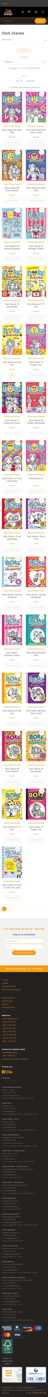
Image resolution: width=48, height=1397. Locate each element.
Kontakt (5, 983)
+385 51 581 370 (9, 1204)
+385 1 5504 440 (9, 1025)
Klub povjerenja (8, 998)
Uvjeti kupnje (7, 1001)
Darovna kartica (8, 1007)
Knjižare (5, 3)
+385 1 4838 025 (9, 1283)
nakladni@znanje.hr (10, 1052)
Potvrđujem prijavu (24, 953)
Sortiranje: (24, 57)
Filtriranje (24, 50)
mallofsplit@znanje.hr (12, 1302)
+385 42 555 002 (9, 1172)
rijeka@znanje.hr (10, 1127)
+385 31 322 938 (9, 1251)
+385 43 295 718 (9, 1022)
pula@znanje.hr (9, 1111)
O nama (5, 980)
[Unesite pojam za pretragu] (24, 21)
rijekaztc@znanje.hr (11, 1206)
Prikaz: (24, 76)
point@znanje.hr (10, 1317)
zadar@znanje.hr (10, 1191)
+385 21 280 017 (9, 1299)
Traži (40, 21)
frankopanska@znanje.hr (13, 1222)
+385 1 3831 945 (9, 1315)
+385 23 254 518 (9, 1031)
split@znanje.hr (9, 1159)
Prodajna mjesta (8, 986)
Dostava (5, 1004)
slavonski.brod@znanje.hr (13, 1143)
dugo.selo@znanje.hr (12, 1286)
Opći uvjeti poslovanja (11, 989)
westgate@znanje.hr (11, 1238)
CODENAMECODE (39, 1393)
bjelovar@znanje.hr (11, 1270)
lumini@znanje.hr (10, 1175)
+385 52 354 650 (9, 1038)
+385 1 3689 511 (8, 1055)
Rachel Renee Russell (12, 126)
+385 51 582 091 (9, 1028)
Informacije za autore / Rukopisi (15, 1059)
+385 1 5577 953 (9, 1041)
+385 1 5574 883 (9, 1219)
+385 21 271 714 (9, 1156)
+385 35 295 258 (9, 1034)
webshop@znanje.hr (10, 1018)
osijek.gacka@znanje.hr (12, 1254)
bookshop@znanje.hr (12, 1095)
